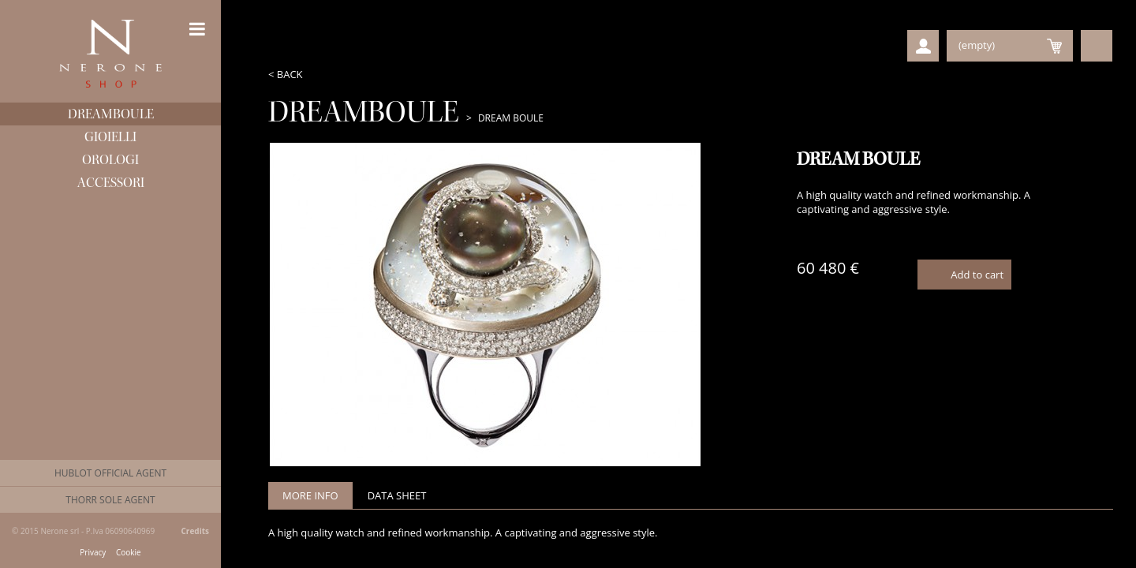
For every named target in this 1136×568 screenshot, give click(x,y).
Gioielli (110, 137)
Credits (195, 530)
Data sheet (397, 495)
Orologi (110, 159)
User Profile (923, 46)
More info (310, 495)
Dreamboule (111, 114)
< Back (285, 74)
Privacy (93, 553)
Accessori (110, 182)
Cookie (128, 553)
